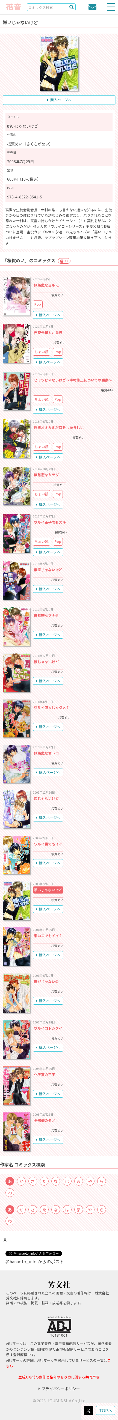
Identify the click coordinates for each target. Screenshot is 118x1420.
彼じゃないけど (46, 661)
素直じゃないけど (48, 569)
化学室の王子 (44, 1074)
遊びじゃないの (46, 981)
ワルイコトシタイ (48, 1028)
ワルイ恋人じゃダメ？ (51, 707)
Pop (37, 304)
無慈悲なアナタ (46, 615)
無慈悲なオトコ (46, 753)
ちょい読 (41, 351)
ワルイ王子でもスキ (50, 522)
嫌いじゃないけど (48, 889)
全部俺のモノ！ (46, 1120)
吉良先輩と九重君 (48, 332)
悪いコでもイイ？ (48, 935)
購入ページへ (59, 99)
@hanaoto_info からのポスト (34, 1261)
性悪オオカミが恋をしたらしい (59, 427)
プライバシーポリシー (59, 1388)
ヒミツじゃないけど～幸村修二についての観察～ (73, 380)
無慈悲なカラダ (46, 474)
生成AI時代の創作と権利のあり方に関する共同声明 (58, 1377)
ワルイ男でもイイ (48, 844)
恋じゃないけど (46, 798)
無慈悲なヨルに (46, 285)
